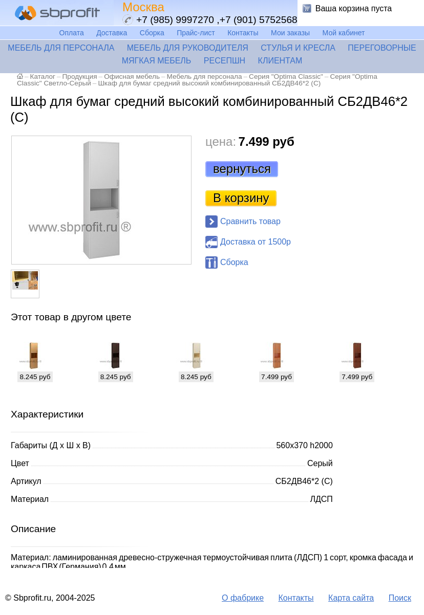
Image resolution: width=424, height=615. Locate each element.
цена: (220, 141)
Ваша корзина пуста (353, 8)
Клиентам (280, 60)
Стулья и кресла (298, 47)
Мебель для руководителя (187, 47)
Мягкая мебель (157, 60)
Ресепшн (224, 60)
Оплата (71, 33)
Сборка (152, 33)
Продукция (79, 76)
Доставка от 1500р (255, 241)
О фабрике (243, 598)
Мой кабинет (344, 33)
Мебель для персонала (61, 47)
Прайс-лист (196, 33)
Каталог (42, 76)
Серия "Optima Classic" (286, 76)
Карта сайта (351, 598)
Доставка (111, 33)
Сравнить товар (250, 221)
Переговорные (382, 47)
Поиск (400, 598)
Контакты (242, 33)
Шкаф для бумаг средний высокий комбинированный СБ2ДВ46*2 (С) (209, 83)
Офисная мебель (132, 76)
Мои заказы (290, 33)
